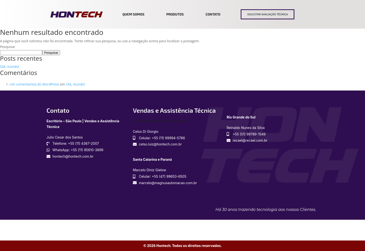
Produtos (175, 14)
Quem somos (134, 14)
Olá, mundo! (9, 66)
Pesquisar (7, 46)
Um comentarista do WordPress (34, 84)
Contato (213, 14)
